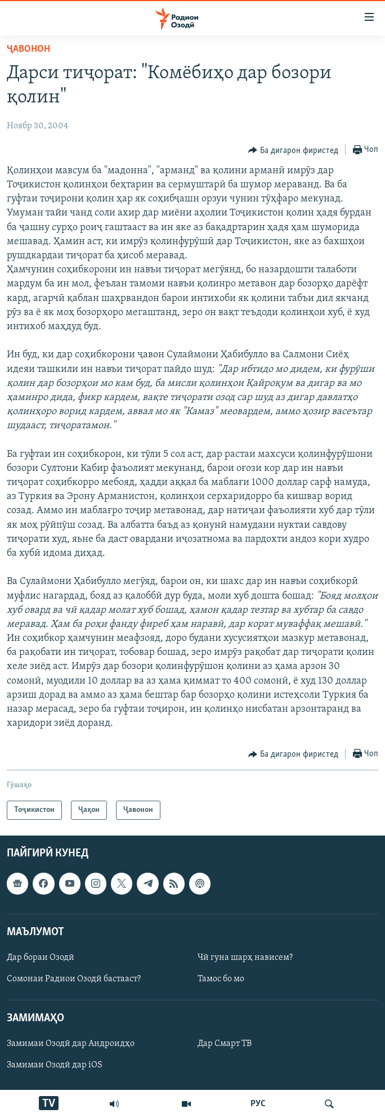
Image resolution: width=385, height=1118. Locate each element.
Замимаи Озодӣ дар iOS (54, 1065)
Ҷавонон (28, 49)
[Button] (293, 150)
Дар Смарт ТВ (225, 1044)
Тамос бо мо (221, 979)
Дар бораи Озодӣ (40, 957)
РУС (258, 1103)
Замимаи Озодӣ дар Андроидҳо (71, 1044)
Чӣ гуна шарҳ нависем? (245, 957)
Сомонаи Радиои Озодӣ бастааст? (74, 979)
